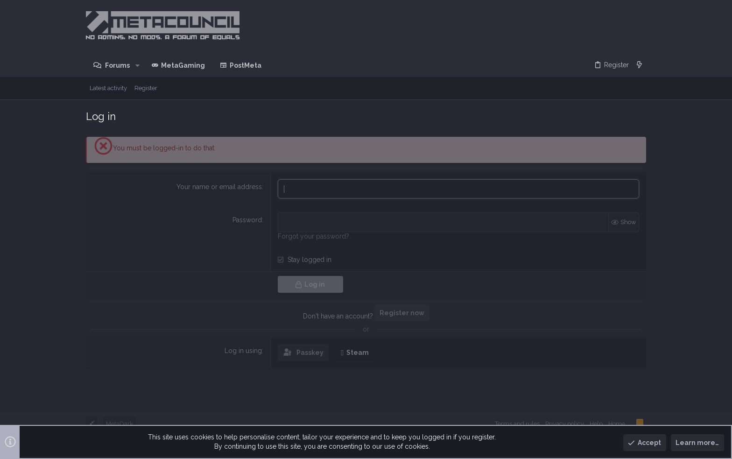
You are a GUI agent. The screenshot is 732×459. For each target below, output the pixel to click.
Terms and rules (517, 423)
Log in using (243, 350)
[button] (137, 65)
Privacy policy (564, 423)
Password (247, 220)
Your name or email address (219, 187)
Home (616, 423)
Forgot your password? (313, 236)
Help (596, 423)
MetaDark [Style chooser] (119, 423)
